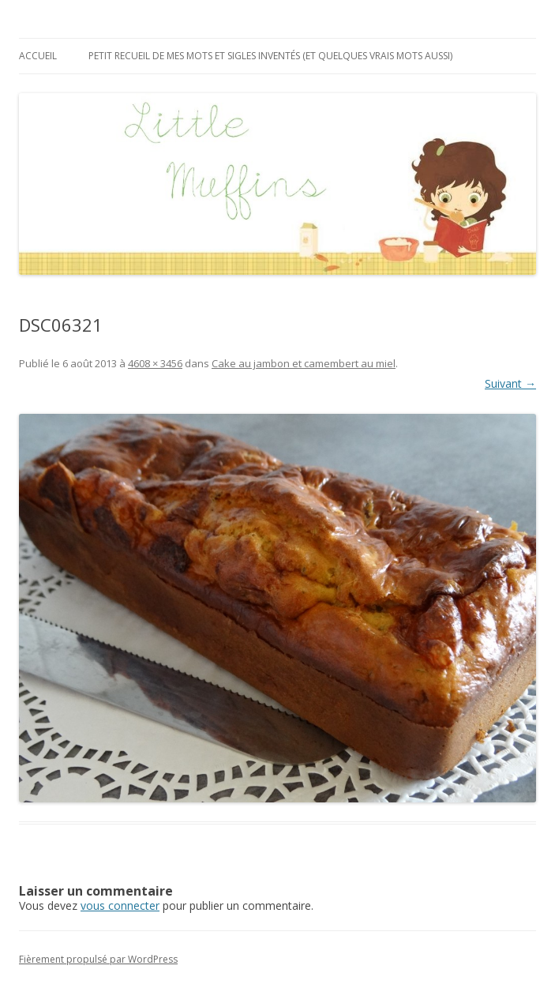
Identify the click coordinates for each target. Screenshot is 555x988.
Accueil (38, 55)
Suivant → (510, 383)
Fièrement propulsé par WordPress (98, 959)
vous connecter (120, 905)
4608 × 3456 (155, 363)
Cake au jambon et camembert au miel (304, 363)
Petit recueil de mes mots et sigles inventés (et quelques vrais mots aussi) (270, 55)
